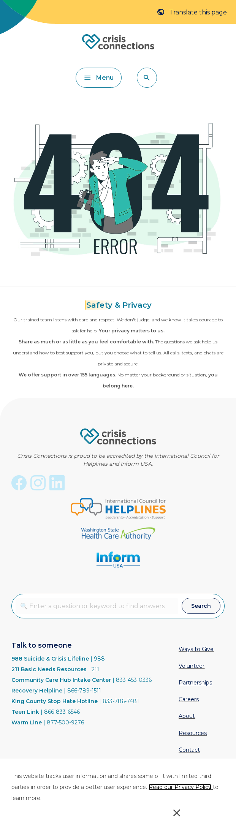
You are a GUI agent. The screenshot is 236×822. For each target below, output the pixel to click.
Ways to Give (196, 649)
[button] (147, 78)
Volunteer (191, 665)
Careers (189, 699)
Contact (189, 749)
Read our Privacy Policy (180, 787)
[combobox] (97, 606)
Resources (193, 733)
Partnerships (195, 682)
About (187, 716)
